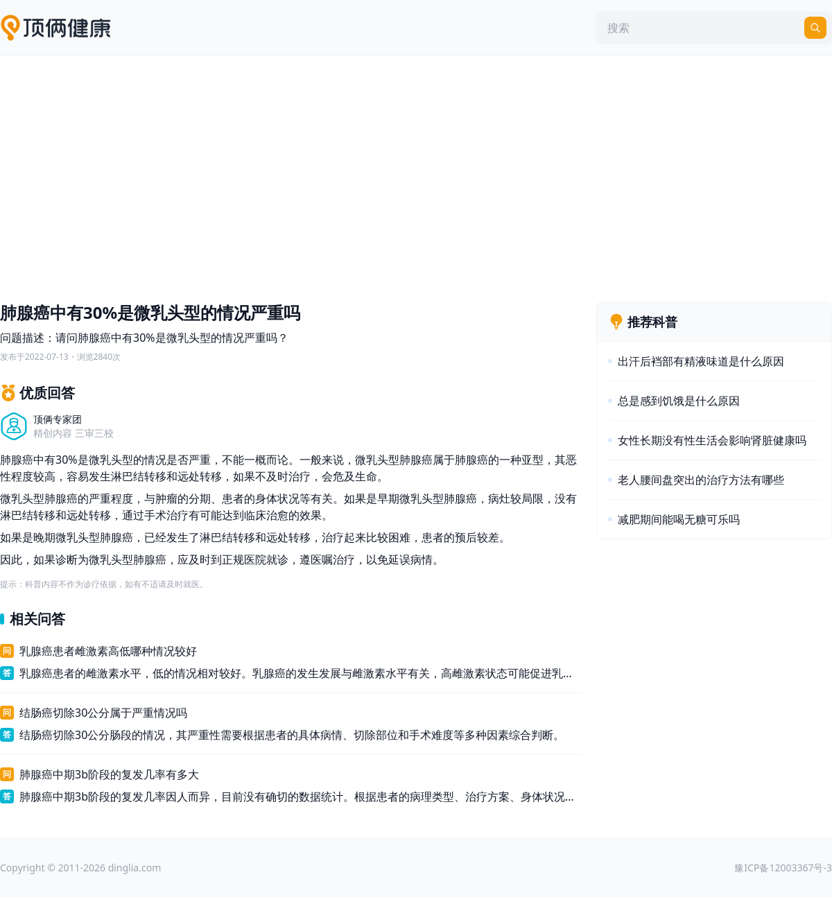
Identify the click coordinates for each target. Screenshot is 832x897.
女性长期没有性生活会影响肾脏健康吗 (712, 440)
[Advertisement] (416, 175)
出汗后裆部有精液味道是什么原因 (701, 361)
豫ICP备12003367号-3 (783, 867)
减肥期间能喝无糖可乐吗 (679, 519)
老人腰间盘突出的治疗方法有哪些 (701, 479)
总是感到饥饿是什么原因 (679, 400)
